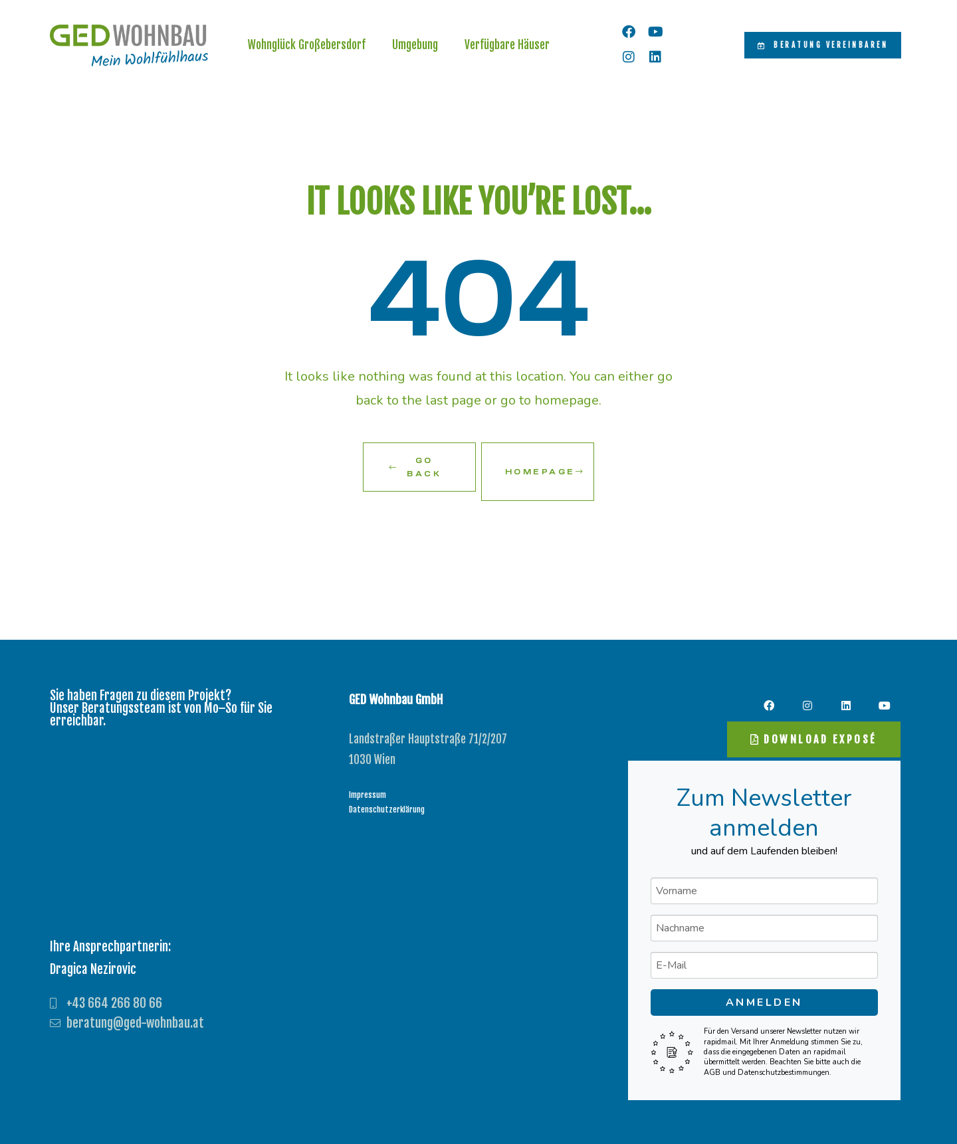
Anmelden (764, 996)
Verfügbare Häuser (507, 47)
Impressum (367, 789)
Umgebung (415, 47)
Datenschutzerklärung (387, 804)
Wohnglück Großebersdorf (307, 47)
